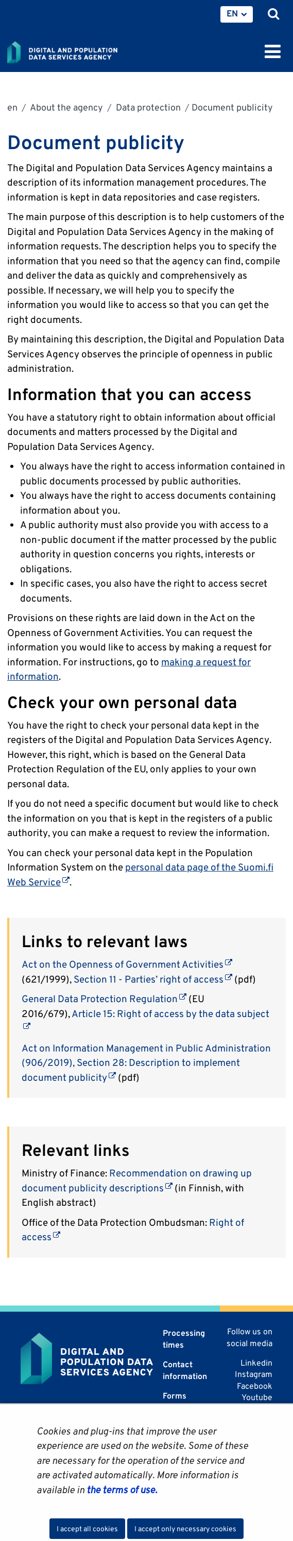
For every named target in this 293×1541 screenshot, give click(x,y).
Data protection (147, 107)
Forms (174, 1395)
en (12, 107)
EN (232, 13)
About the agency (65, 107)
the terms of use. (120, 1489)
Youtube (257, 1397)
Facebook (254, 1386)
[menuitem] (236, 14)
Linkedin (256, 1362)
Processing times (184, 1339)
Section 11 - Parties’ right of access (153, 979)
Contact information (185, 1370)
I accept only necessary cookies (185, 1528)
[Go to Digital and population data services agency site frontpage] (85, 50)
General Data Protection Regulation (104, 998)
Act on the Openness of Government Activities (127, 964)
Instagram (253, 1374)
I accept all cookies (87, 1528)
